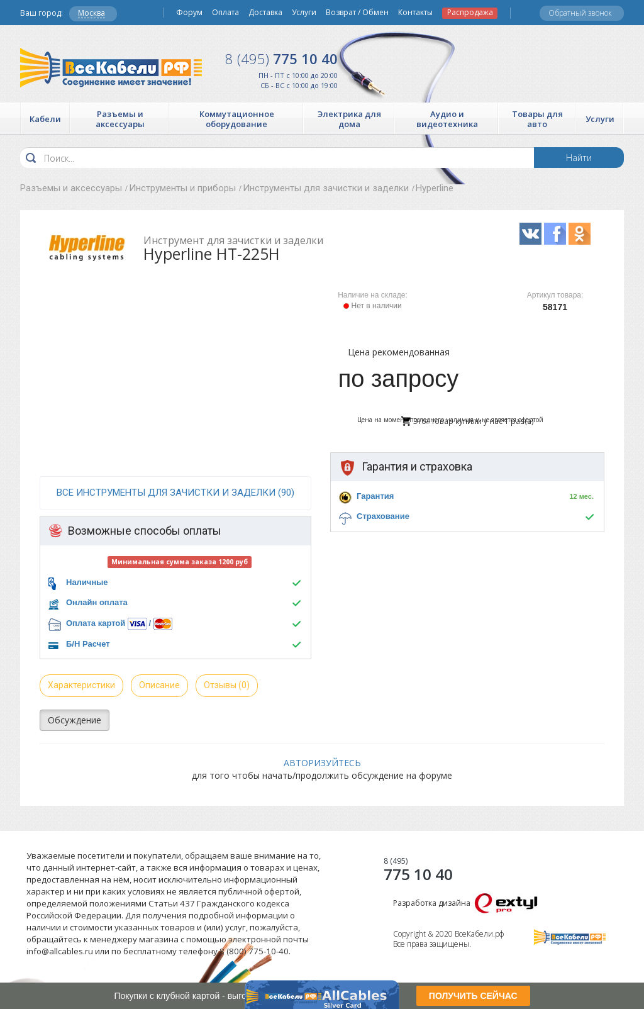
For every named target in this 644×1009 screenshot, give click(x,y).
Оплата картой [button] (95, 623)
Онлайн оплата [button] (97, 602)
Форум (189, 13)
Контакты (415, 13)
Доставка (265, 13)
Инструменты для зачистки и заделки (326, 188)
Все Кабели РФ (111, 67)
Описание (159, 685)
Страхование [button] (383, 516)
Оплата (225, 13)
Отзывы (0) (227, 685)
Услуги (304, 13)
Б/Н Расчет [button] (88, 644)
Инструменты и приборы (182, 188)
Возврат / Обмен (357, 13)
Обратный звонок (580, 13)
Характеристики (81, 685)
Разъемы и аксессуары (71, 188)
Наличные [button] (87, 582)
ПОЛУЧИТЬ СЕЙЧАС (473, 996)
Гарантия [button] (375, 496)
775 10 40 (281, 58)
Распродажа (470, 13)
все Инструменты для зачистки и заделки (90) (175, 492)
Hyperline (434, 188)
